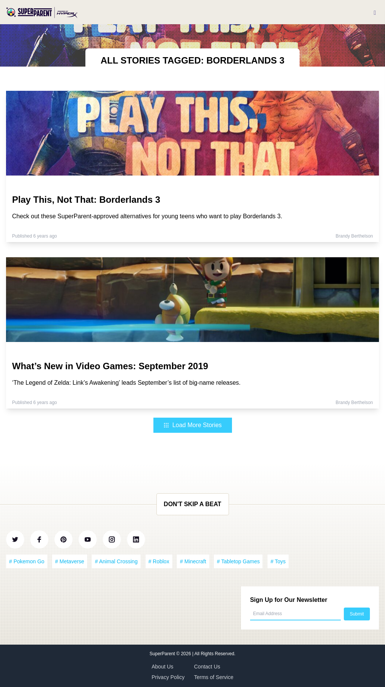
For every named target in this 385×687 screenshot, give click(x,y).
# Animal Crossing (116, 561)
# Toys (278, 561)
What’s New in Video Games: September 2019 (110, 366)
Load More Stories (192, 425)
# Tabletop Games (238, 561)
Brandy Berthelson (354, 236)
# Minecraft (193, 561)
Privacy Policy (168, 677)
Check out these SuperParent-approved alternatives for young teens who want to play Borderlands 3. (147, 216)
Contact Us (207, 667)
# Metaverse (69, 561)
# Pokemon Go (26, 561)
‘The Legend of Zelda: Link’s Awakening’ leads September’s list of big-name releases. (126, 382)
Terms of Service (213, 677)
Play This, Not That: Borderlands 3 (86, 199)
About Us (162, 667)
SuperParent (163, 653)
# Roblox (158, 561)
